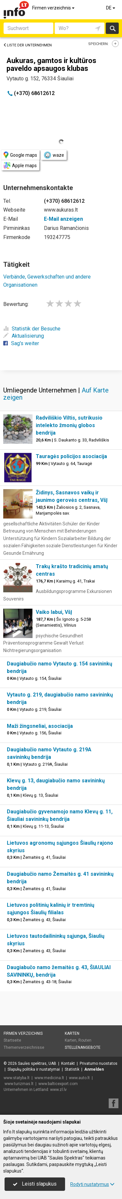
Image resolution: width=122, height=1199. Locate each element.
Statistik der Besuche (32, 329)
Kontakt (68, 1063)
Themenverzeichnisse (24, 1047)
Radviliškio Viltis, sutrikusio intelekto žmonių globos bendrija (69, 425)
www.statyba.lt (17, 1078)
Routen (84, 1040)
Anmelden (94, 1069)
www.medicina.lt (49, 1078)
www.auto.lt (79, 1078)
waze (53, 155)
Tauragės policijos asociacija (71, 456)
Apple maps (20, 165)
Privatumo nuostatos (98, 1063)
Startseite (12, 1040)
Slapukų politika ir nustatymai (33, 1069)
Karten (72, 1033)
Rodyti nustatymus (92, 1184)
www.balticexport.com (58, 1083)
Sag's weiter (21, 343)
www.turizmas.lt (19, 1083)
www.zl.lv (58, 1089)
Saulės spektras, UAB (37, 1063)
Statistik (72, 1069)
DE (111, 7)
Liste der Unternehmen (27, 45)
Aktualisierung (23, 336)
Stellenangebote (83, 1047)
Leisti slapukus (35, 1184)
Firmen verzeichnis (53, 7)
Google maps (20, 155)
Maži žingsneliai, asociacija (40, 726)
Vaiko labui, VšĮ (54, 612)
